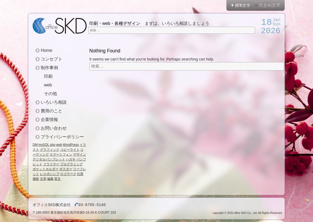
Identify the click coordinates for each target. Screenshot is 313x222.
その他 (50, 93)
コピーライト (70, 150)
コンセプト (51, 59)
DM (35, 145)
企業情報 (49, 119)
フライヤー (51, 164)
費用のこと (51, 111)
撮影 (36, 179)
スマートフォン (61, 154)
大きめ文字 (269, 5)
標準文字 (242, 5)
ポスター (65, 169)
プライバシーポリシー (62, 136)
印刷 (48, 76)
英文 (57, 179)
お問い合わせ (54, 128)
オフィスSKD (60, 26)
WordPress (71, 145)
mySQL (43, 145)
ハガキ (71, 159)
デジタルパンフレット (49, 159)
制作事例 (49, 67)
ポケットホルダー (46, 169)
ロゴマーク (68, 174)
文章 (43, 179)
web (48, 85)
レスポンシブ (49, 174)
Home (46, 50)
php (52, 145)
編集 (50, 179)
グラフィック (49, 150)
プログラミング (71, 164)
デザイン (79, 154)
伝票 (80, 174)
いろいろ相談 (54, 102)
